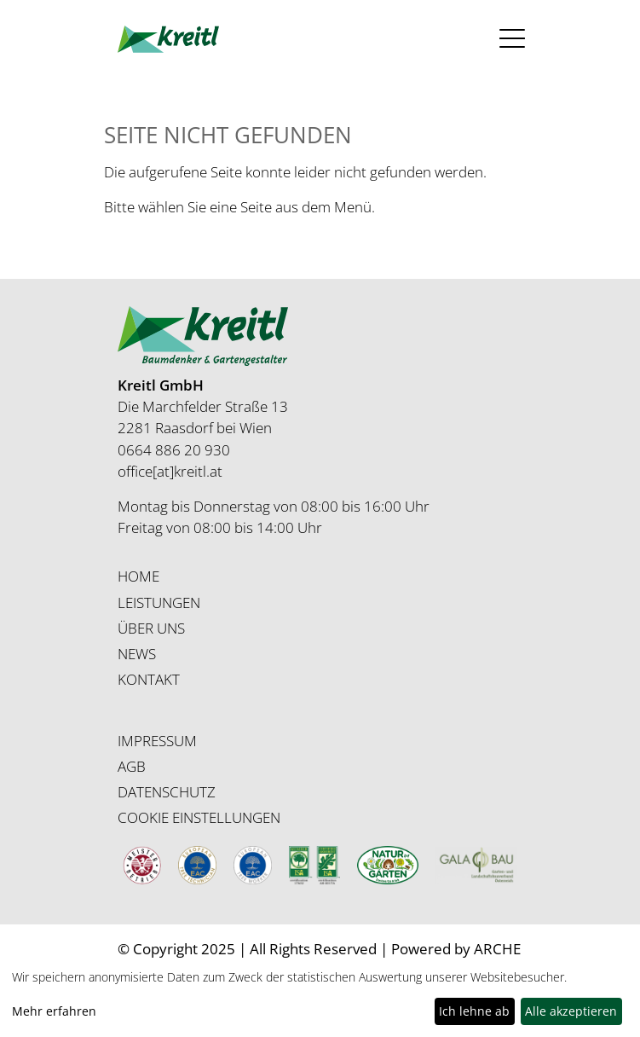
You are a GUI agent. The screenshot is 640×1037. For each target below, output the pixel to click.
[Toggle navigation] (506, 38)
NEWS (137, 653)
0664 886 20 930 (174, 450)
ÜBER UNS (151, 628)
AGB (132, 766)
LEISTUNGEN (159, 602)
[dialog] (320, 998)
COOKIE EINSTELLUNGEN (199, 817)
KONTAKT (149, 679)
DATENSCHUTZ (167, 792)
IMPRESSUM (157, 740)
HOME (138, 576)
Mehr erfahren (54, 1011)
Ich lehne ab (474, 1011)
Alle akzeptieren (571, 1011)
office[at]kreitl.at (170, 471)
